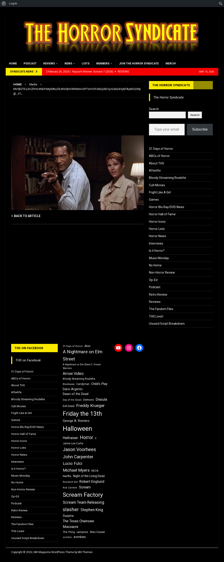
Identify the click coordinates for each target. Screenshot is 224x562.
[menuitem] (4, 3)
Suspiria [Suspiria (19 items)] (68, 515)
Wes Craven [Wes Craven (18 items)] (97, 532)
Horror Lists (157, 229)
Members (102, 63)
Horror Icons (157, 221)
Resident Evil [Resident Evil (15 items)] (70, 482)
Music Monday (159, 258)
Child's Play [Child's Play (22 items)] (99, 384)
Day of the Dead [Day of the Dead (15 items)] (72, 399)
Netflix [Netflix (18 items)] (67, 476)
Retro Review (158, 294)
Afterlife (155, 170)
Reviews (49, 63)
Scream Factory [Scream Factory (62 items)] (83, 494)
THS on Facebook (28, 348)
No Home (155, 265)
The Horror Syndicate (171, 85)
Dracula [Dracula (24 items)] (101, 399)
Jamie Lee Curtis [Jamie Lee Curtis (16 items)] (73, 443)
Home (13, 63)
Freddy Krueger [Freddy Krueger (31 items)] (90, 405)
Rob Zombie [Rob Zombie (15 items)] (70, 487)
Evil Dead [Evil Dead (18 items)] (68, 406)
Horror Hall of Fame (162, 214)
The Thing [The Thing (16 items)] (69, 532)
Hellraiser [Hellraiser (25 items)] (70, 438)
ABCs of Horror (159, 156)
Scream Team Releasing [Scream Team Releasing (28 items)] (83, 502)
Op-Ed (153, 280)
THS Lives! (156, 316)
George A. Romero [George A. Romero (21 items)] (76, 421)
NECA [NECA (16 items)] (94, 470)
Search (154, 109)
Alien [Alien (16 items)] (87, 346)
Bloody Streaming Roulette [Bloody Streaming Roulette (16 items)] (79, 378)
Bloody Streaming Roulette (167, 177)
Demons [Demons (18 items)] (88, 399)
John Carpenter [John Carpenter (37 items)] (78, 456)
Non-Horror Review (162, 272)
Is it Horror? (156, 250)
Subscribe (200, 129)
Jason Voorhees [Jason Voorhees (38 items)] (79, 449)
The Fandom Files (161, 309)
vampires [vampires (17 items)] (82, 532)
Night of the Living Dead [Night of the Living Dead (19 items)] (89, 476)
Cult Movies (157, 185)
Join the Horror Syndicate (139, 63)
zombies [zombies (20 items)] (80, 537)
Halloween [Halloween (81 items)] (77, 428)
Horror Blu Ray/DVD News (166, 207)
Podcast (30, 63)
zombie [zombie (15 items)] (67, 537)
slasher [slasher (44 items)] (71, 509)
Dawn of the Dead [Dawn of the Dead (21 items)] (75, 394)
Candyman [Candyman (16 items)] (82, 384)
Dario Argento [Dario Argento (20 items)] (73, 389)
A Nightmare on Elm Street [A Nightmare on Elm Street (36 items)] (82, 355)
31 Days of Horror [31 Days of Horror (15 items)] (73, 346)
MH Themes (85, 552)
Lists (85, 63)
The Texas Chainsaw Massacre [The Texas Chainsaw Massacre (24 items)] (78, 524)
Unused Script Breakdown (167, 323)
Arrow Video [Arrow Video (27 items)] (73, 373)
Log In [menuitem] (13, 3)
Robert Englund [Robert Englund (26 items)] (91, 481)
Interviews (156, 243)
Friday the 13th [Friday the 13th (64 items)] (82, 413)
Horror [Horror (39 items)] (86, 437)
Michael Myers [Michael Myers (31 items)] (76, 470)
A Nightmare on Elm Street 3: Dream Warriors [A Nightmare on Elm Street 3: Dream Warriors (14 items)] (82, 366)
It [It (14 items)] (95, 438)
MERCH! (171, 63)
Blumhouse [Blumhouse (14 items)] (69, 384)
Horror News (157, 236)
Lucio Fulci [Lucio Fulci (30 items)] (72, 463)
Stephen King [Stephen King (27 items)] (91, 510)
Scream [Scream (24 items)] (85, 487)
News (68, 63)
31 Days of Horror (161, 148)
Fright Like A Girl (160, 192)
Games (154, 199)
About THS (156, 163)
